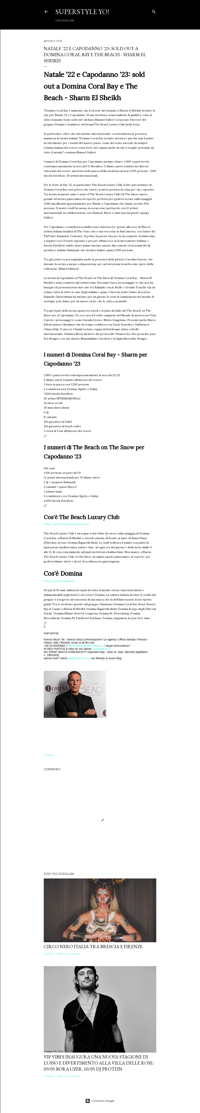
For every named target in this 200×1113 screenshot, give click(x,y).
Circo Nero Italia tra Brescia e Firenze (93, 946)
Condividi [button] (49, 754)
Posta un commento (69, 953)
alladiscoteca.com (79, 658)
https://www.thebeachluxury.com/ (66, 524)
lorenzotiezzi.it (101, 648)
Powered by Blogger (100, 1101)
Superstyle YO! (82, 11)
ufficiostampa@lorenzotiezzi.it (85, 645)
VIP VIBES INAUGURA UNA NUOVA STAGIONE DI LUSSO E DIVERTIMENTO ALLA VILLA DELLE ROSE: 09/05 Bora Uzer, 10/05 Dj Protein (99, 1063)
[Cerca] (154, 11)
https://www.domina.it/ (59, 581)
